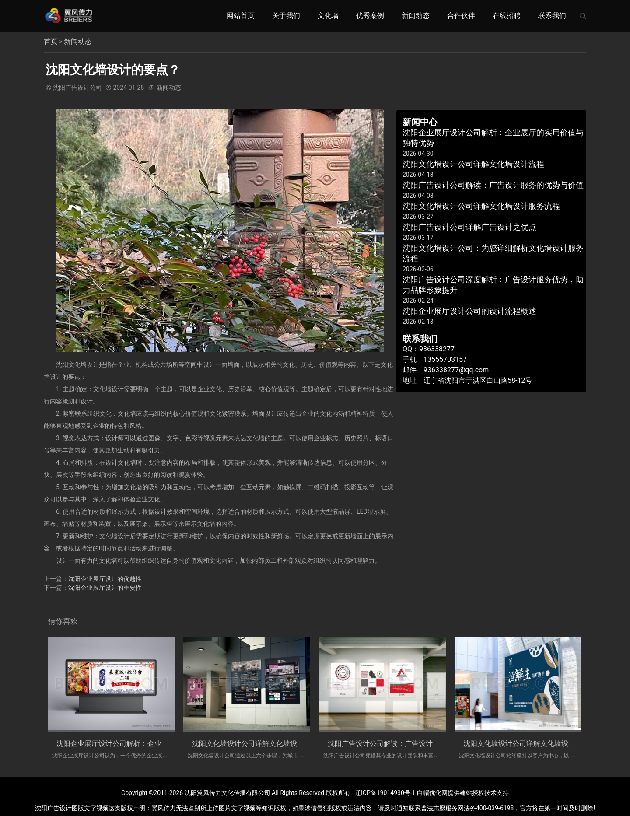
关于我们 (286, 15)
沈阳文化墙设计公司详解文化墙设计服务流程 (533, 743)
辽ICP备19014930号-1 (385, 792)
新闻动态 (416, 15)
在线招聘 (507, 15)
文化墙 (328, 15)
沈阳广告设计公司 (77, 87)
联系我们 (552, 15)
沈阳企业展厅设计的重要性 (105, 587)
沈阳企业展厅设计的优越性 (105, 578)
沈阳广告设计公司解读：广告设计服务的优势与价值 (408, 743)
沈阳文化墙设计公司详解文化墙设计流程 (255, 743)
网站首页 (241, 15)
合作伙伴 (461, 15)
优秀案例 (370, 15)
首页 (51, 41)
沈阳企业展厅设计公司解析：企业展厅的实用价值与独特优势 (150, 743)
